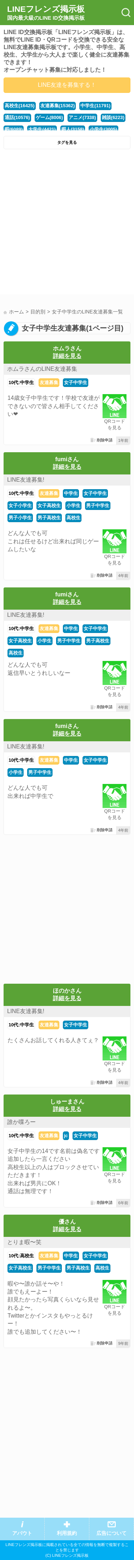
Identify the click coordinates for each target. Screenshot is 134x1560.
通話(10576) (17, 117)
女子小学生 (20, 505)
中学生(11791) (95, 105)
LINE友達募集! (25, 480)
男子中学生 (97, 505)
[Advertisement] (67, 223)
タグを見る (67, 142)
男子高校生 (49, 517)
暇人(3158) (72, 129)
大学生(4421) (41, 129)
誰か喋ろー (21, 1122)
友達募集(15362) (57, 105)
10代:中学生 (21, 382)
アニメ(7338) (82, 117)
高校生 (73, 517)
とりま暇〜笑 (24, 1242)
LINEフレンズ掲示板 (46, 13)
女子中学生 (75, 382)
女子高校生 (49, 505)
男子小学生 (20, 517)
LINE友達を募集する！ (67, 85)
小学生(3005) (103, 129)
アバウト (22, 1533)
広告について (111, 1533)
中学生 (71, 493)
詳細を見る (67, 356)
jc (66, 1135)
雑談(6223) (113, 117)
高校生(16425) (20, 105)
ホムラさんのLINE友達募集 (42, 369)
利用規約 (67, 1533)
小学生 (73, 505)
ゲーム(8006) (49, 117)
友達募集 (49, 382)
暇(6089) (14, 129)
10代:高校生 (21, 1255)
